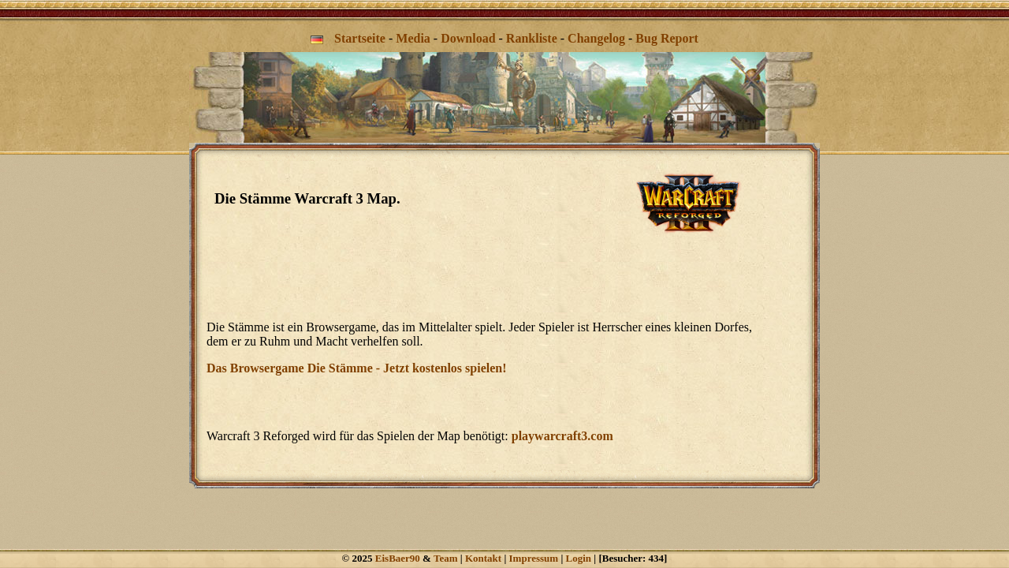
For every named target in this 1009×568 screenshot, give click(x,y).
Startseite (359, 38)
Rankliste (531, 38)
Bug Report (666, 38)
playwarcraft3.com (562, 436)
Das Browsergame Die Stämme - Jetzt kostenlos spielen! (357, 368)
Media (413, 38)
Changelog (596, 38)
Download (468, 38)
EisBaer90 (397, 558)
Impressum (534, 558)
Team (446, 558)
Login (579, 558)
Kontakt (483, 558)
